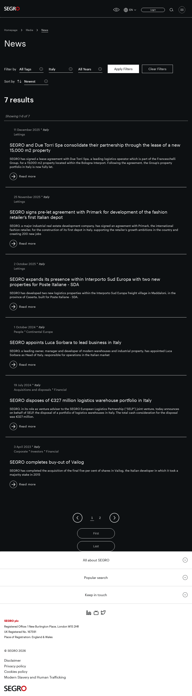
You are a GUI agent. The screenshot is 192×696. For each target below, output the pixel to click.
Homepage (10, 29)
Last (96, 546)
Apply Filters (123, 69)
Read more (27, 176)
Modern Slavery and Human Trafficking (35, 677)
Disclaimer (12, 660)
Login (153, 9)
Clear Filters (157, 69)
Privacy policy (15, 666)
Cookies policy (15, 671)
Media (29, 29)
